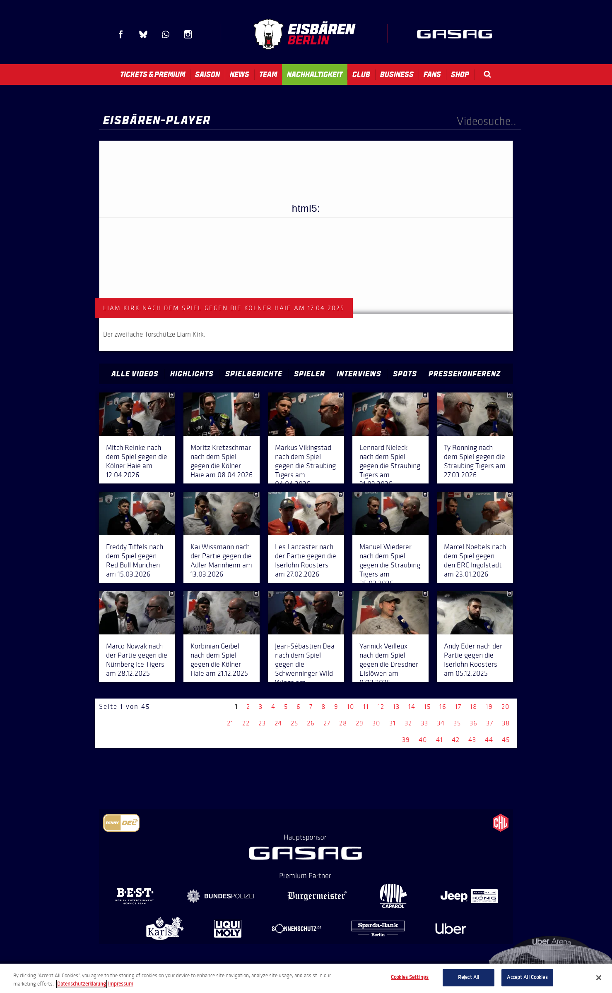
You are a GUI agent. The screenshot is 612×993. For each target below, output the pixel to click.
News (239, 74)
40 (423, 739)
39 (406, 739)
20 (505, 706)
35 (457, 723)
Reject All (468, 977)
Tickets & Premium (152, 74)
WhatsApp (165, 34)
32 (408, 723)
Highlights (192, 374)
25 (294, 723)
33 (424, 723)
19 (489, 706)
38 (506, 723)
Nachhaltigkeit (314, 74)
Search (487, 74)
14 (411, 706)
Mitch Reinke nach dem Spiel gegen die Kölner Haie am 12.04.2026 (136, 461)
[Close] (599, 978)
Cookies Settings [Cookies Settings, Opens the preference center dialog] (410, 977)
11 (366, 706)
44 (489, 739)
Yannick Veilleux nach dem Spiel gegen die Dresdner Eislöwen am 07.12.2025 (388, 664)
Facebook (121, 34)
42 (456, 739)
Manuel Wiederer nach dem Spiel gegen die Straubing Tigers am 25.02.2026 (389, 565)
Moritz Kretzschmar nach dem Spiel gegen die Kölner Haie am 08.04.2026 (221, 461)
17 (458, 706)
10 (350, 706)
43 (472, 739)
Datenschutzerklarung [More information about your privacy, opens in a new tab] (81, 984)
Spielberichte (253, 374)
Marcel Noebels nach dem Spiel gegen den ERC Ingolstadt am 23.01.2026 (475, 560)
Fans (432, 74)
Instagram (188, 34)
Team (268, 74)
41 (439, 739)
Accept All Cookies (527, 977)
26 (311, 723)
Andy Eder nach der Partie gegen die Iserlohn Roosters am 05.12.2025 (473, 659)
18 (473, 706)
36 (473, 723)
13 (396, 706)
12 (381, 706)
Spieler (309, 374)
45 (506, 739)
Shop (460, 74)
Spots (405, 374)
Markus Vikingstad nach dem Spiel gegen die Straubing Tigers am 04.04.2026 (305, 465)
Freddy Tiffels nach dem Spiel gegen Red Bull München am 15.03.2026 (134, 560)
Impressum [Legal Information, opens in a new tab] (120, 984)
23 (262, 723)
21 (230, 723)
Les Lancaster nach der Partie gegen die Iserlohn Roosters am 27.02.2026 (305, 560)
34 (441, 723)
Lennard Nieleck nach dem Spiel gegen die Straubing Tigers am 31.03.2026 (389, 465)
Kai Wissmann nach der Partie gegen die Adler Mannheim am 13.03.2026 (221, 560)
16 (442, 706)
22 (246, 723)
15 (427, 706)
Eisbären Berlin (304, 34)
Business (397, 74)
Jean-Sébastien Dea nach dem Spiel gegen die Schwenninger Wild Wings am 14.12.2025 (305, 668)
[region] (306, 978)
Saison (207, 74)
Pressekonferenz (465, 374)
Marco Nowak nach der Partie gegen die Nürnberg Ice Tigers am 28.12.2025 (136, 659)
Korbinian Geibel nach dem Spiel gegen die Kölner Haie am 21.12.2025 (219, 659)
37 (489, 723)
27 (326, 723)
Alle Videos (135, 374)
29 (360, 723)
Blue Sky (143, 34)
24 (278, 723)
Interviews (359, 374)
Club (361, 74)
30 (376, 723)
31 (392, 723)
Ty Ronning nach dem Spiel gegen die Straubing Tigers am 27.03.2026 (475, 461)
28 (343, 723)
